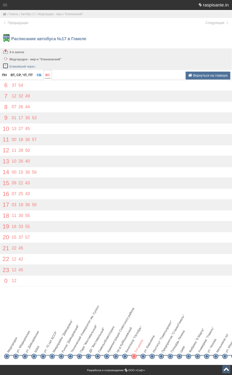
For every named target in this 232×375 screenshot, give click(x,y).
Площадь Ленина (174, 348)
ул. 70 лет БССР (47, 348)
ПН (4, 75)
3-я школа (17, 52)
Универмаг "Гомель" (201, 348)
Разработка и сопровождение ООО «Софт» (116, 370)
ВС (47, 75)
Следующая (217, 23)
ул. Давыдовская (28, 348)
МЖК (36, 349)
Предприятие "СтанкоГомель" (165, 348)
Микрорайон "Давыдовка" (56, 348)
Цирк (182, 349)
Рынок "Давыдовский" (65, 348)
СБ (39, 75)
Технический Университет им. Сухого (74, 348)
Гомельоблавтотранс (101, 348)
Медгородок (10, 348)
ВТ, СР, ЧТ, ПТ (22, 75)
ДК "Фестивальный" (92, 348)
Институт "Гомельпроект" (156, 348)
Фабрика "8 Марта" (192, 348)
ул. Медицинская (19, 348)
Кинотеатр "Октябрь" (128, 348)
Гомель (13, 14)
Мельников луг (219, 348)
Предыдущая (15, 23)
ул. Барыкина (147, 348)
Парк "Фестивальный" (83, 348)
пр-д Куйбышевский (119, 348)
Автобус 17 (28, 14)
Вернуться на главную (208, 75)
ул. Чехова (210, 348)
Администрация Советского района (110, 348)
